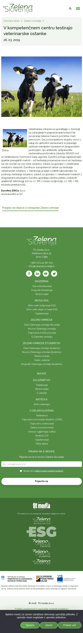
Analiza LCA (41, 435)
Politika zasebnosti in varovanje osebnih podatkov (41, 608)
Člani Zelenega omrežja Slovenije (42, 324)
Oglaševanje (42, 313)
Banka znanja (42, 356)
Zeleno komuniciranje (42, 427)
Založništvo (41, 380)
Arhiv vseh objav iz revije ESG (41, 309)
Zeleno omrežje (32, 20)
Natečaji (41, 399)
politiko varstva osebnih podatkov (49, 471)
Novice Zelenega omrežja (42, 328)
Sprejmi (30, 625)
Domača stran (11, 20)
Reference (42, 415)
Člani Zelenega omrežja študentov (42, 348)
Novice (41, 373)
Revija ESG (41, 300)
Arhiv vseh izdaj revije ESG (42, 305)
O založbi (42, 393)
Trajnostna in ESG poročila (42, 332)
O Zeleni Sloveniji (42, 410)
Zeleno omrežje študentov (41, 343)
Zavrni (48, 625)
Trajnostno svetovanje (42, 423)
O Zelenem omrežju (41, 336)
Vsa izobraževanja (42, 286)
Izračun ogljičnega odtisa (41, 431)
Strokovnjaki (41, 294)
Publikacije (42, 385)
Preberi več (69, 625)
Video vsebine (42, 360)
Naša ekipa (42, 443)
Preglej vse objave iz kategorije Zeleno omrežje (30, 208)
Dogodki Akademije (42, 290)
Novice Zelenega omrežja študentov (42, 352)
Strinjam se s (43, 471)
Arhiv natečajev (42, 404)
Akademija (41, 281)
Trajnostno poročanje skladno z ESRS (42, 419)
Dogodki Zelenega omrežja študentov (41, 364)
